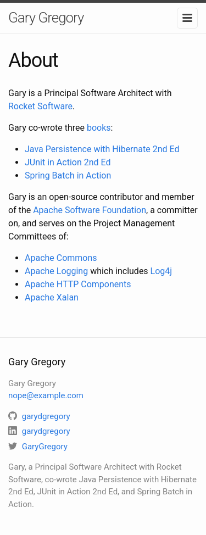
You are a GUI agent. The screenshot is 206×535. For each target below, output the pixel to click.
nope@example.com (45, 395)
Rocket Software (40, 106)
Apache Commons (61, 258)
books (99, 127)
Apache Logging (56, 271)
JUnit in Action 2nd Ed (67, 162)
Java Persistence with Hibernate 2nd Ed (102, 149)
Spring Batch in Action (68, 175)
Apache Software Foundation (89, 210)
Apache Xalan (52, 297)
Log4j (161, 271)
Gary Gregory (45, 17)
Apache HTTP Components (78, 284)
